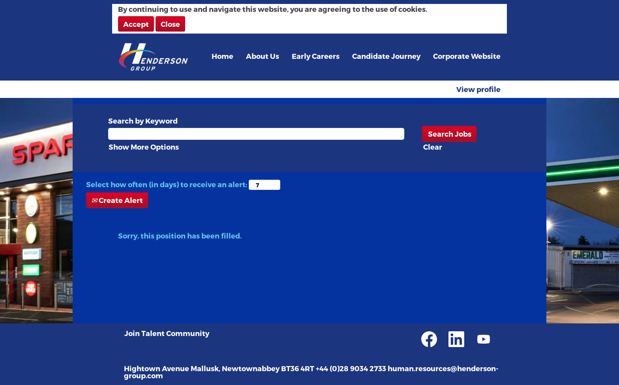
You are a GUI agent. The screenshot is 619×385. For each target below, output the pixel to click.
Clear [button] (432, 147)
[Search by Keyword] (256, 134)
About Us (262, 56)
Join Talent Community (166, 333)
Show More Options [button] (144, 147)
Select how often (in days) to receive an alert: (166, 184)
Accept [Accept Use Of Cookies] (136, 24)
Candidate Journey (386, 56)
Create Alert (117, 200)
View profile (478, 89)
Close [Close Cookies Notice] (170, 24)
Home (222, 56)
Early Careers (316, 56)
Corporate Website (467, 56)
